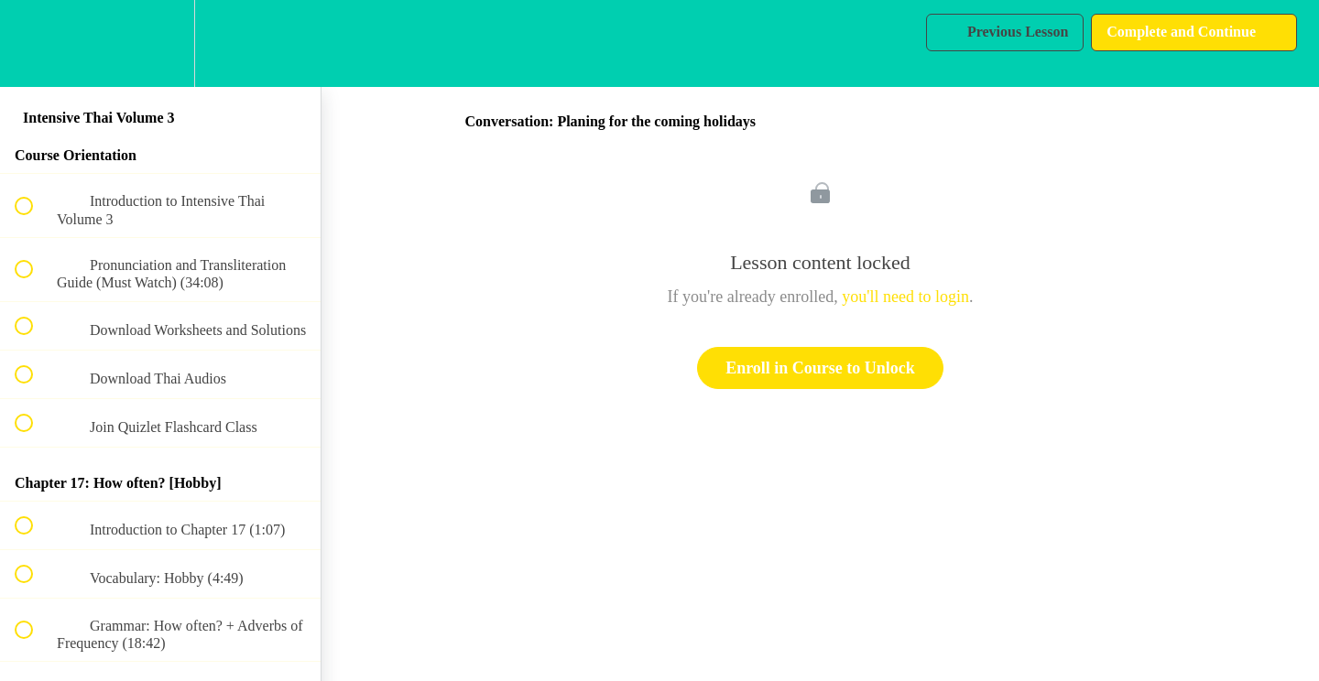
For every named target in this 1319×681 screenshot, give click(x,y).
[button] (34, 43)
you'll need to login (905, 296)
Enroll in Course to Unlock (820, 368)
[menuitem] (160, 43)
